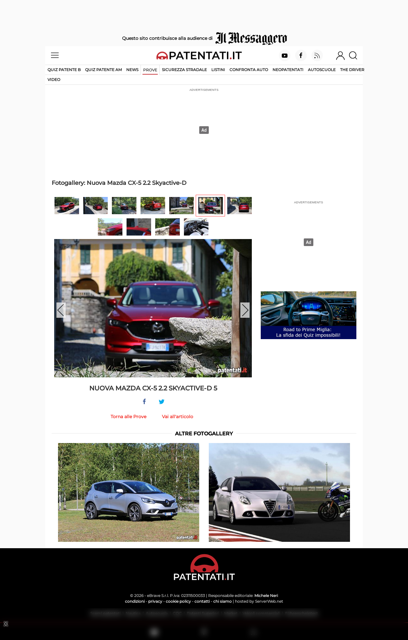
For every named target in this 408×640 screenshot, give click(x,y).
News (132, 69)
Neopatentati (288, 69)
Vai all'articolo (177, 416)
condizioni (135, 601)
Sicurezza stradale (184, 69)
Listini (218, 69)
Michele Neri (266, 595)
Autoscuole (322, 69)
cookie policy (178, 601)
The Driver (352, 69)
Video (53, 79)
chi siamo (222, 601)
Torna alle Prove (128, 416)
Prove (150, 70)
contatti (202, 601)
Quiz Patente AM (103, 69)
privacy (155, 601)
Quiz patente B (64, 69)
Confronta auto (248, 69)
